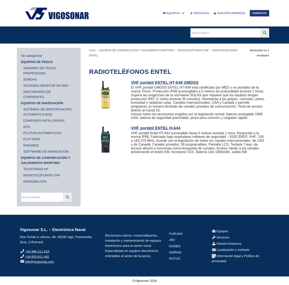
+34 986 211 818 (37, 251)
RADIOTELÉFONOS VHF (41, 175)
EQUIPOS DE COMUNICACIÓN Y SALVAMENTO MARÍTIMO (136, 50)
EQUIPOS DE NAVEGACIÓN (42, 103)
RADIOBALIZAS (35, 181)
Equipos (220, 231)
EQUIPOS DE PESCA (37, 62)
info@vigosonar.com (39, 261)
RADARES (31, 145)
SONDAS (30, 79)
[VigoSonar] (57, 13)
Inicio (92, 50)
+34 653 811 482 (37, 256)
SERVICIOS (199, 13)
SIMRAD (175, 252)
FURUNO (176, 233)
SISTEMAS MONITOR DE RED (45, 85)
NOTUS (174, 258)
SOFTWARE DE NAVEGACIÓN (46, 151)
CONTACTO (259, 13)
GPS (26, 127)
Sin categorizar (31, 55)
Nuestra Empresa (227, 243)
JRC (172, 240)
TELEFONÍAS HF (36, 169)
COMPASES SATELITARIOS (44, 120)
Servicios (221, 237)
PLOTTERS (31, 139)
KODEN (174, 246)
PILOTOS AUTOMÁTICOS (42, 133)
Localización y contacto (231, 249)
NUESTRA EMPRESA (229, 13)
